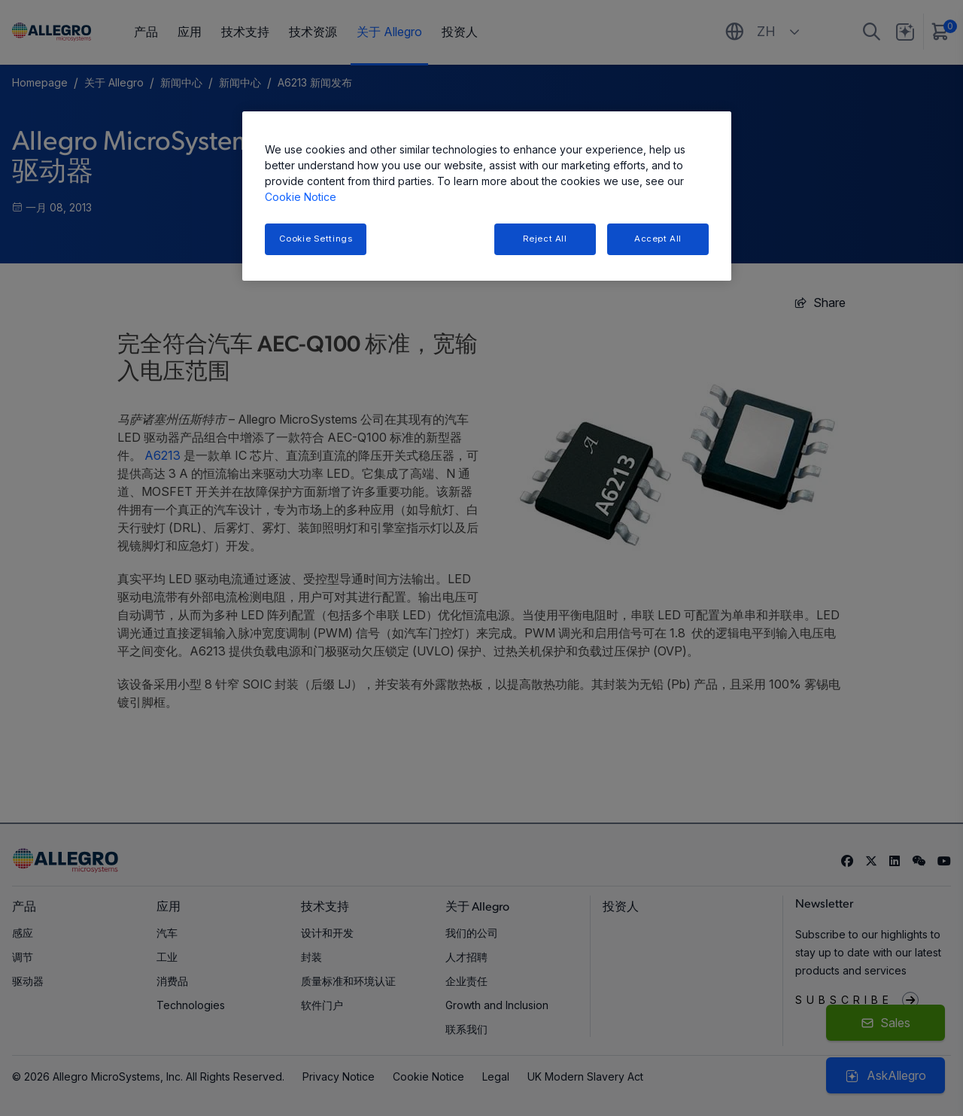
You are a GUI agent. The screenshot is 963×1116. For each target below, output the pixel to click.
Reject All (545, 238)
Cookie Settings (316, 238)
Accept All (658, 238)
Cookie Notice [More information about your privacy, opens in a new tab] (300, 196)
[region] (486, 196)
